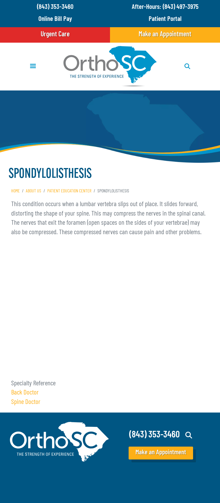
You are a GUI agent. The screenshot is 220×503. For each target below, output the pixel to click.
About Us (33, 191)
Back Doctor (25, 393)
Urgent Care (55, 34)
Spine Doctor (25, 402)
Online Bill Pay (55, 19)
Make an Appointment (165, 34)
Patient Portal (165, 19)
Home (15, 191)
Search (188, 435)
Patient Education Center (69, 191)
